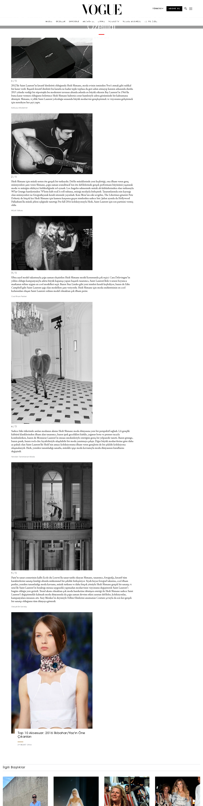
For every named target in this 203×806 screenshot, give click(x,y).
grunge (128, 437)
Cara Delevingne (118, 277)
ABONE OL (174, 9)
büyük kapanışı (56, 280)
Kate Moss (81, 194)
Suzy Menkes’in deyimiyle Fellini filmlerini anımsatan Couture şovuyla (76, 597)
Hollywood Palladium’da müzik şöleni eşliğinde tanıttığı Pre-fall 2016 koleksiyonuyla (70, 200)
